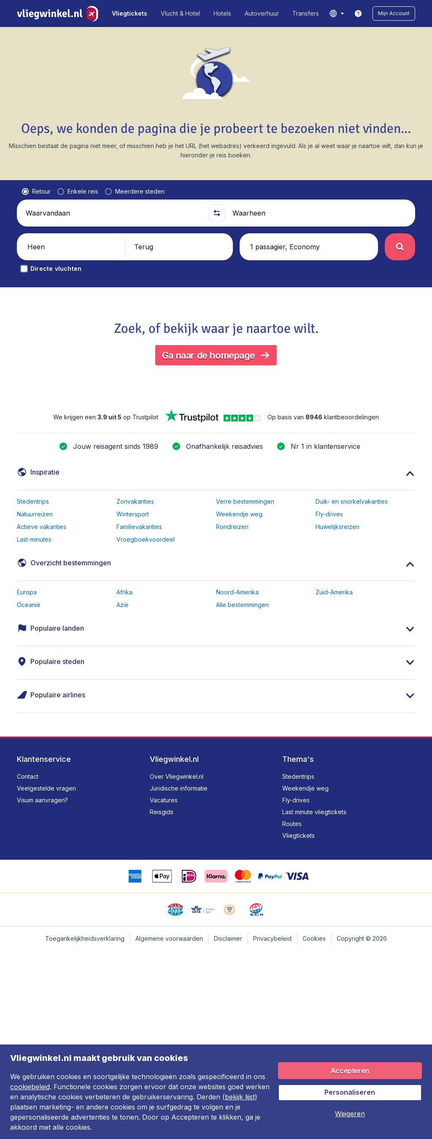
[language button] (336, 13)
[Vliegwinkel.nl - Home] (59, 13)
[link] (358, 13)
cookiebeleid (30, 1086)
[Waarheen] (320, 213)
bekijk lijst (240, 1097)
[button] (394, 13)
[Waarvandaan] (113, 213)
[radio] (36, 191)
